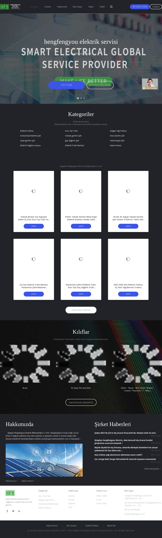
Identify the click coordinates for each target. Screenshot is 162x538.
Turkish (156, 7)
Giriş (70, 507)
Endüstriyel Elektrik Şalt (30, 135)
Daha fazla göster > (152, 468)
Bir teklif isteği (140, 6)
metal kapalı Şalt (117, 140)
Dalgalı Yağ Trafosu (118, 131)
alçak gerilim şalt (27, 140)
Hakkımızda (62, 6)
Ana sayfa (34, 6)
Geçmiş (71, 496)
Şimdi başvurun (33, 227)
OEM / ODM (101, 496)
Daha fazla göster (81, 310)
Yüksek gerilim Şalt (73, 135)
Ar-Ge (98, 499)
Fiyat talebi (66, 85)
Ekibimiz (71, 503)
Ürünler (47, 6)
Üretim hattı (101, 503)
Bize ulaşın (77, 6)
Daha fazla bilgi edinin (100, 85)
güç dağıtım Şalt (72, 140)
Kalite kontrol (52, 526)
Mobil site (111, 526)
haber (91, 6)
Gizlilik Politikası (91, 526)
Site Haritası (72, 526)
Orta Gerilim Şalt (117, 135)
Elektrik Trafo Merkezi (74, 145)
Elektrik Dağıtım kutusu (30, 145)
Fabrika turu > (12, 481)
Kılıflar (102, 6)
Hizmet (71, 499)
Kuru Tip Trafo (71, 131)
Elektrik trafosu (27, 131)
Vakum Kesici (116, 145)
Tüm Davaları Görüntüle (81, 402)
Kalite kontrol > (28, 481)
